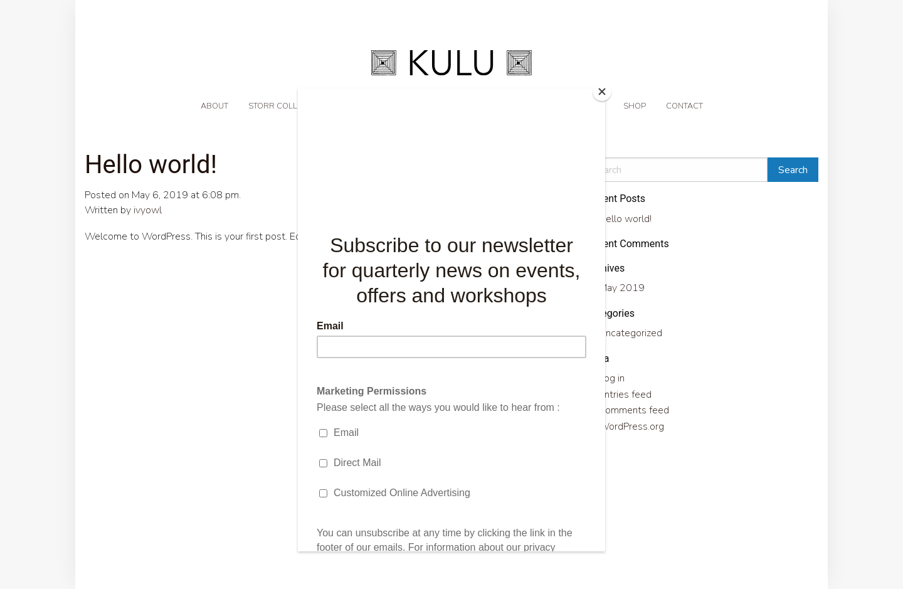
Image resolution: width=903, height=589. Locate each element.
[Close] (602, 91)
